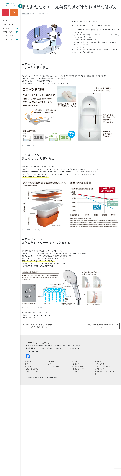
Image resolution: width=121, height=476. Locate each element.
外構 (49, 364)
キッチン (28, 361)
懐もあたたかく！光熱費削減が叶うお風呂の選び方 (69, 7)
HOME (5, 21)
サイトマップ (99, 369)
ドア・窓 (28, 366)
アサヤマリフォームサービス (39, 343)
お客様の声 (75, 364)
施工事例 (10, 28)
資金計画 (75, 371)
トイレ (27, 364)
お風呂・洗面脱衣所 (31, 369)
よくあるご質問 (8, 35)
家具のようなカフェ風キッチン (107, 326)
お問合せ (5, 13)
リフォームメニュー (9, 25)
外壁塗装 (51, 361)
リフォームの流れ (78, 366)
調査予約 (14, 13)
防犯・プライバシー (31, 371)
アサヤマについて (10, 39)
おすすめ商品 (10, 32)
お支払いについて (78, 369)
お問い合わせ (99, 364)
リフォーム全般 (53, 366)
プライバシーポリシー (102, 366)
